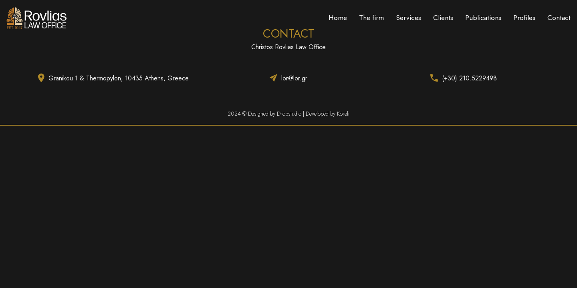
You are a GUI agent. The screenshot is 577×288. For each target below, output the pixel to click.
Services (408, 17)
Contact (559, 17)
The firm (371, 17)
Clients (443, 17)
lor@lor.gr (294, 78)
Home (338, 17)
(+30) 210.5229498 (469, 78)
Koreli (343, 114)
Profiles (524, 17)
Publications (483, 17)
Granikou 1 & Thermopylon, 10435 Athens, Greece (118, 78)
